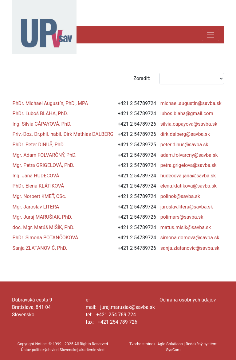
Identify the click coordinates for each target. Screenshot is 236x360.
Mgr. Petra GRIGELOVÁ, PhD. (43, 165)
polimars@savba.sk (181, 217)
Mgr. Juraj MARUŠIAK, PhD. (42, 217)
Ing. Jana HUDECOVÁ (36, 176)
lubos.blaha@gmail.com (186, 113)
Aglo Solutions (170, 344)
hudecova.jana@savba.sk (188, 176)
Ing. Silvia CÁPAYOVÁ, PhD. (42, 124)
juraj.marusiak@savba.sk (127, 307)
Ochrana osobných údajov (187, 300)
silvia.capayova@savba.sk (188, 124)
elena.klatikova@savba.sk (188, 186)
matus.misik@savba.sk (185, 227)
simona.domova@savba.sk (189, 238)
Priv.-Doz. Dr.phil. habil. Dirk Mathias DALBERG (63, 134)
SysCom (173, 349)
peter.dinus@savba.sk (184, 145)
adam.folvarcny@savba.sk (189, 155)
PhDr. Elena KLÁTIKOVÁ (38, 186)
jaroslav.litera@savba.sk (186, 207)
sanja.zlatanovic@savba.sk (189, 248)
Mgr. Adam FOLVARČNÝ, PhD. (45, 155)
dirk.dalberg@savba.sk (185, 134)
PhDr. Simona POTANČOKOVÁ (45, 238)
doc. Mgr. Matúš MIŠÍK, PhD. (43, 227)
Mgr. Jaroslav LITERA (36, 207)
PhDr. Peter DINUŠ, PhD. (39, 145)
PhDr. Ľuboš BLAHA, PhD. (40, 113)
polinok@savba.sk (180, 196)
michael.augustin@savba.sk (191, 103)
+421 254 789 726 (117, 322)
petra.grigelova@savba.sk (188, 165)
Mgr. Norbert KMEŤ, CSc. (39, 196)
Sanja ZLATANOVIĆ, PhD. (40, 248)
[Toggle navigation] (210, 35)
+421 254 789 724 (116, 315)
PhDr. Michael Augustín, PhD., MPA (50, 103)
